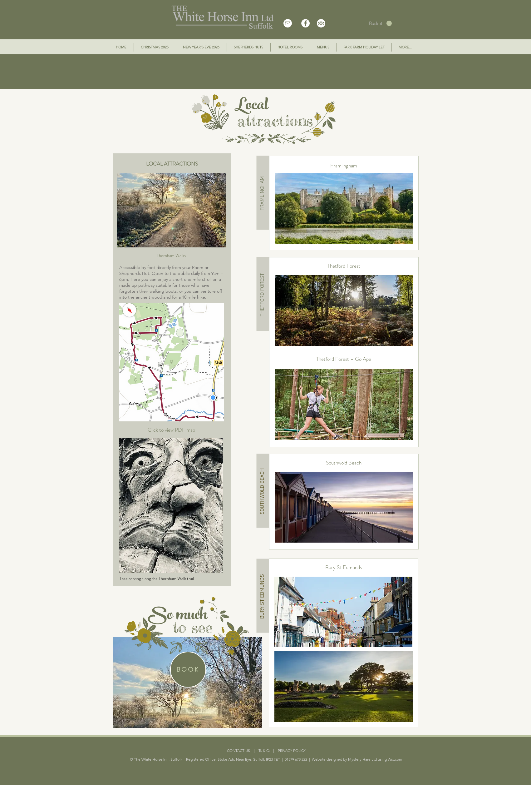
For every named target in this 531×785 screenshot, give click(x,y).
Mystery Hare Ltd (362, 759)
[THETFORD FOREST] (262, 294)
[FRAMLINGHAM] (262, 193)
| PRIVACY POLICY (288, 750)
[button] (380, 23)
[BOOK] (188, 670)
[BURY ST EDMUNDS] (262, 596)
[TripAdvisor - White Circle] (321, 23)
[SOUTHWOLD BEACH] (262, 491)
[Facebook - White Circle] (305, 23)
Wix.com (395, 759)
